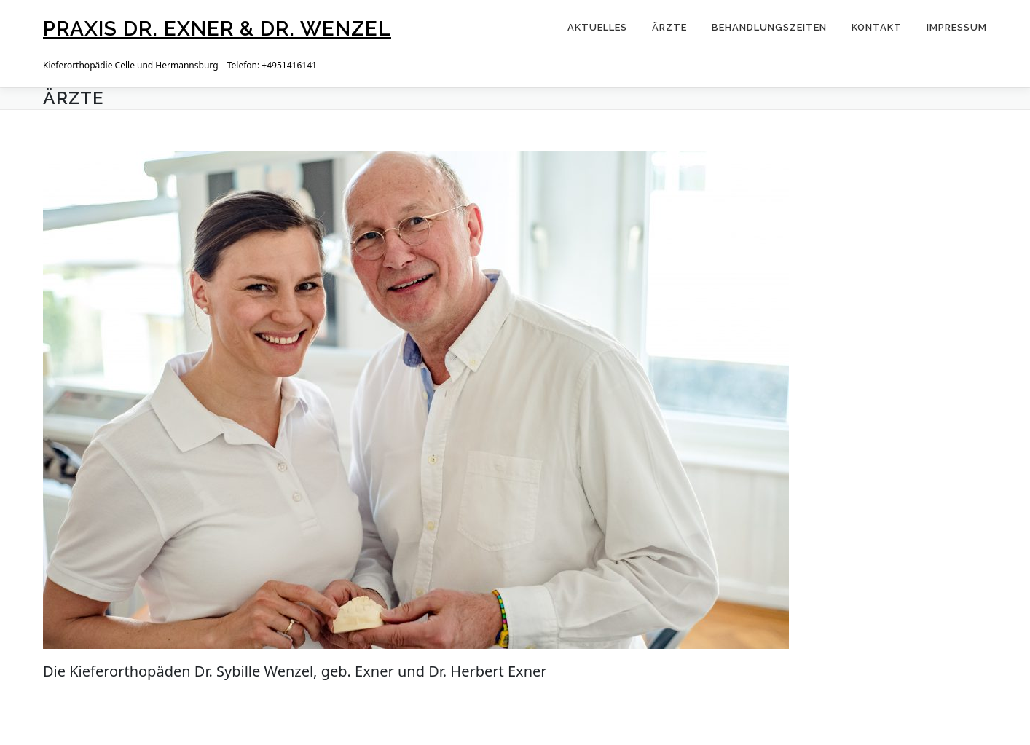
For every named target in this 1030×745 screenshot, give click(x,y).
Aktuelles (597, 27)
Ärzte (669, 27)
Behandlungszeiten (769, 27)
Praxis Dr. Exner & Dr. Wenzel (217, 29)
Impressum (957, 27)
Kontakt (877, 27)
